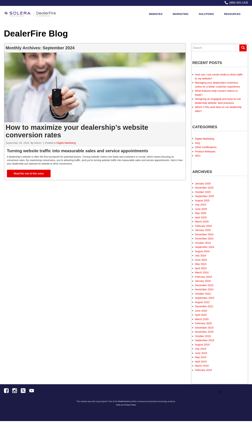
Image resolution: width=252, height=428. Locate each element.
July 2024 (200, 255)
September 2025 (204, 196)
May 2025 (200, 213)
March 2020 (202, 319)
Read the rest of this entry (29, 173)
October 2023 (203, 293)
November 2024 (204, 238)
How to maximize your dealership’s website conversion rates (77, 131)
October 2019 (203, 336)
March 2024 (202, 272)
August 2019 (202, 344)
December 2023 (204, 285)
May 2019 (200, 357)
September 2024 (204, 246)
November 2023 (204, 289)
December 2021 (204, 306)
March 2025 (202, 221)
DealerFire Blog (36, 33)
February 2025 (203, 225)
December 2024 (204, 234)
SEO (198, 155)
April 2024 (201, 268)
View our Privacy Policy (126, 405)
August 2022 (202, 302)
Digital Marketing (66, 142)
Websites (155, 14)
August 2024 (202, 251)
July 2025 (200, 204)
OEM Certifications (206, 147)
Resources (232, 14)
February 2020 (203, 323)
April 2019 (201, 361)
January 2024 (203, 280)
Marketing (180, 14)
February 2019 (203, 369)
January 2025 (203, 230)
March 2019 (202, 365)
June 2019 (201, 353)
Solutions (206, 14)
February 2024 (203, 276)
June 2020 (201, 310)
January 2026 (203, 183)
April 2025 (201, 217)
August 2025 (202, 200)
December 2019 (204, 327)
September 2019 (204, 340)
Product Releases (205, 151)
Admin (38, 142)
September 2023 (204, 297)
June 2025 (201, 208)
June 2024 (201, 259)
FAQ (197, 143)
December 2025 (204, 187)
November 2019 (204, 331)
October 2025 (203, 191)
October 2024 (203, 242)
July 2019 (200, 348)
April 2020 (201, 314)
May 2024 (200, 263)
